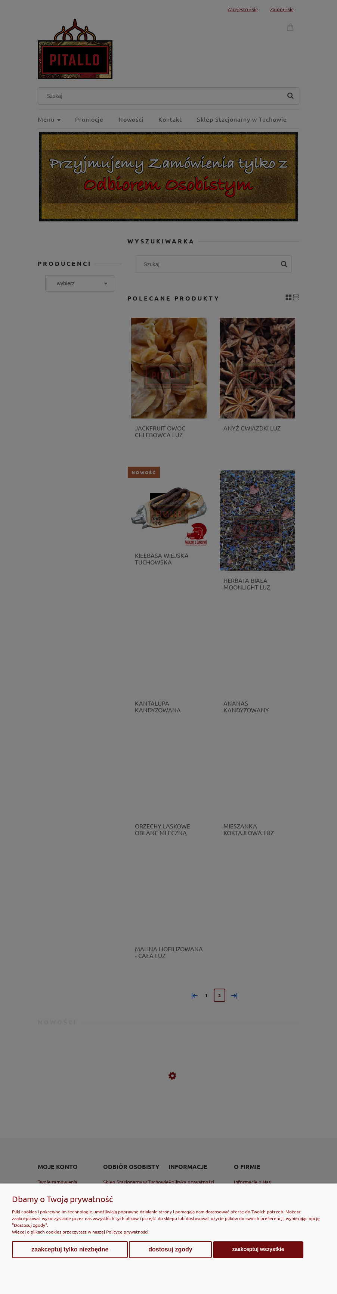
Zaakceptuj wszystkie (258, 1249)
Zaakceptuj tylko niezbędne (69, 1249)
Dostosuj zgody (170, 1249)
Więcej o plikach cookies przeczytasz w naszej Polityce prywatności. (80, 1232)
